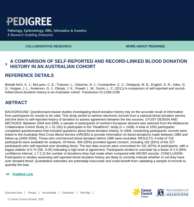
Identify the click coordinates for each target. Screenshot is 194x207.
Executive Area (13, 192)
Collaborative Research (48, 46)
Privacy (32, 192)
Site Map (85, 192)
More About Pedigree (145, 46)
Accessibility (49, 192)
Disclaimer (68, 192)
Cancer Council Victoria (23, 199)
